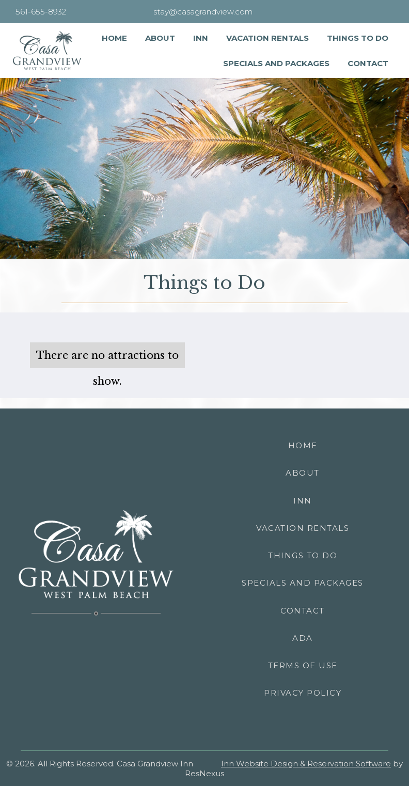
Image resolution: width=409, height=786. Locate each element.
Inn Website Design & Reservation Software (306, 763)
